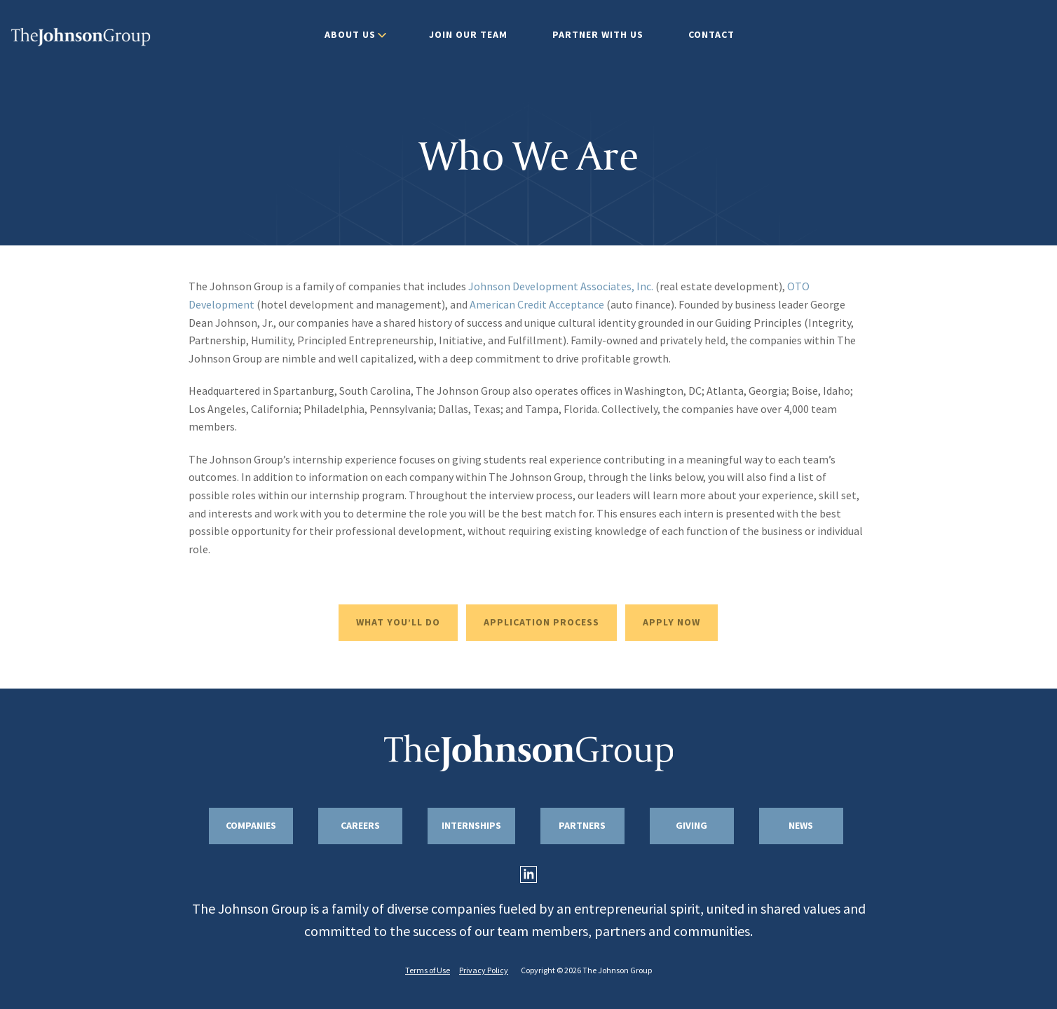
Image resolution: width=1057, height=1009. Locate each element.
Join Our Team (468, 34)
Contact (711, 34)
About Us (350, 34)
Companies (251, 825)
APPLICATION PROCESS (541, 622)
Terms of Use (427, 970)
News (801, 825)
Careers (360, 825)
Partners (582, 825)
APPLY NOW (671, 622)
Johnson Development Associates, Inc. (560, 286)
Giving (691, 825)
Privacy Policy (483, 970)
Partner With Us (597, 34)
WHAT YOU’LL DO (398, 622)
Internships (471, 825)
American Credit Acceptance (537, 304)
